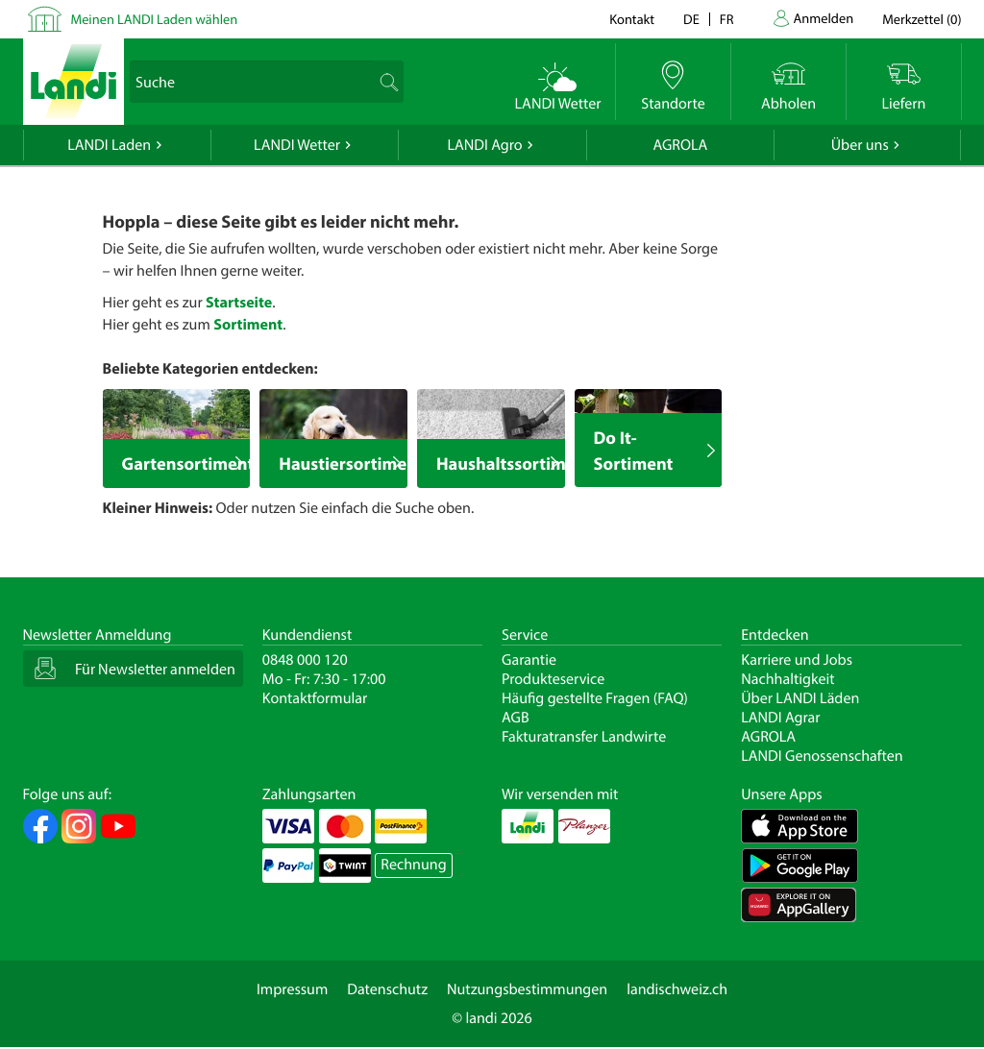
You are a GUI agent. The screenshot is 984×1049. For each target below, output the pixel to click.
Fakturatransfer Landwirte (584, 736)
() (921, 19)
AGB (515, 717)
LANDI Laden (109, 145)
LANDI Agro (484, 145)
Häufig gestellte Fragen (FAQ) (595, 698)
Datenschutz (387, 989)
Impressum (292, 989)
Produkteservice (553, 679)
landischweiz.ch (677, 989)
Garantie (529, 660)
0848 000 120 (305, 660)
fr (727, 19)
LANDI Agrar (780, 717)
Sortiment (248, 324)
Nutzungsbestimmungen (527, 989)
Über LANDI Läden (800, 698)
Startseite (239, 302)
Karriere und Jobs (796, 660)
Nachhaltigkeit (787, 679)
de (691, 19)
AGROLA (679, 145)
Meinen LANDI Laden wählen (154, 19)
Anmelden (824, 18)
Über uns (860, 145)
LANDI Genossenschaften (821, 756)
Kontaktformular (315, 698)
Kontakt (631, 19)
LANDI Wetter (297, 145)
